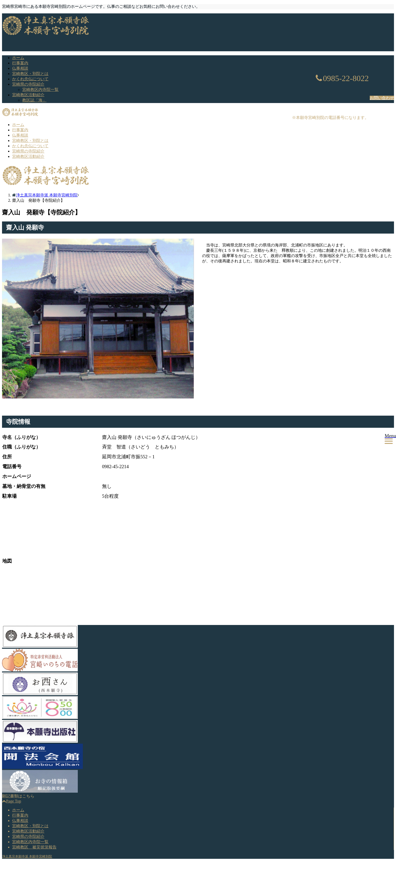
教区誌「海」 (34, 100)
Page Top (11, 801)
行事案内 (20, 63)
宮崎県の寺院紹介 (28, 84)
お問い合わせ (382, 98)
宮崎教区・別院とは (30, 73)
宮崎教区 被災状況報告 (34, 847)
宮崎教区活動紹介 (28, 95)
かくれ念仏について (30, 79)
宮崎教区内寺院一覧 (40, 89)
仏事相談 (20, 68)
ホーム (18, 58)
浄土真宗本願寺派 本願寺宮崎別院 (27, 856)
